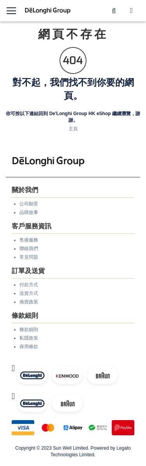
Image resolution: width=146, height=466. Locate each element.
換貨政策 (28, 302)
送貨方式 (28, 293)
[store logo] (48, 10)
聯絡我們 (28, 248)
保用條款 (28, 346)
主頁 (73, 128)
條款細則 (28, 329)
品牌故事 (28, 212)
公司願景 (28, 204)
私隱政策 (28, 338)
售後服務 (28, 240)
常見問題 (28, 257)
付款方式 (28, 284)
